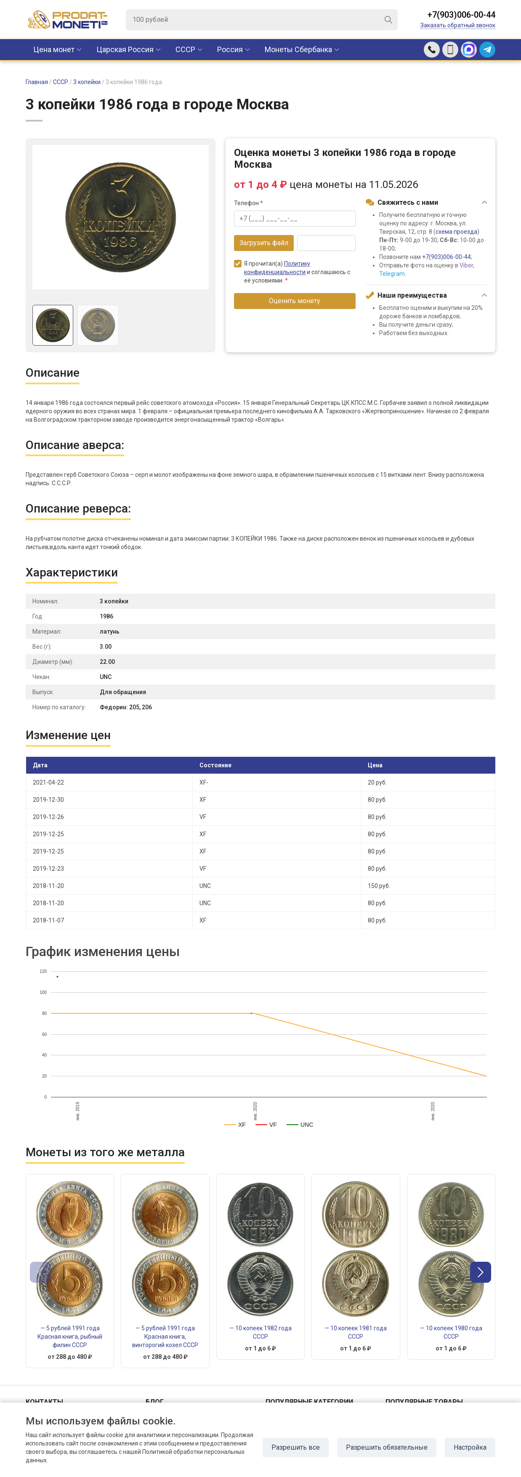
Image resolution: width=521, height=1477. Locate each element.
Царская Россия (125, 49)
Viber (466, 265)
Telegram (392, 273)
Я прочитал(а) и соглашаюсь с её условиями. (292, 272)
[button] (480, 1272)
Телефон (248, 203)
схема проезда (456, 231)
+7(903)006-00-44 (461, 15)
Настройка (470, 1447)
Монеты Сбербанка (298, 49)
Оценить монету (294, 301)
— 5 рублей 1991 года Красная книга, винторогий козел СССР (165, 1336)
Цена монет (53, 49)
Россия (230, 49)
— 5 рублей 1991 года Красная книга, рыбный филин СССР (69, 1336)
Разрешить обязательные (387, 1447)
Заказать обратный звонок (457, 25)
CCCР (185, 49)
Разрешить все (295, 1447)
